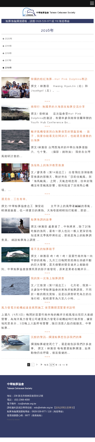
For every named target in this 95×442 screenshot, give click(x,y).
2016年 (8, 67)
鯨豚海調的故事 (41, 219)
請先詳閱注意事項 (64, 407)
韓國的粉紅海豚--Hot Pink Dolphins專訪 (59, 79)
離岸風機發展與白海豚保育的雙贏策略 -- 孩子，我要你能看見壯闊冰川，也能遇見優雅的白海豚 (61, 136)
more (47, 101)
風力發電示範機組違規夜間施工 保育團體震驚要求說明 (38, 307)
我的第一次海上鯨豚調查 (47, 278)
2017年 (8, 60)
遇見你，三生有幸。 (15, 199)
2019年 (8, 45)
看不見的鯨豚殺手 (43, 249)
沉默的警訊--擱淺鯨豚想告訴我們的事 (56, 337)
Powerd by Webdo (13, 419)
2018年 (8, 53)
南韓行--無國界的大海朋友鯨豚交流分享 (58, 106)
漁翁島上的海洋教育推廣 (47, 165)
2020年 (8, 38)
